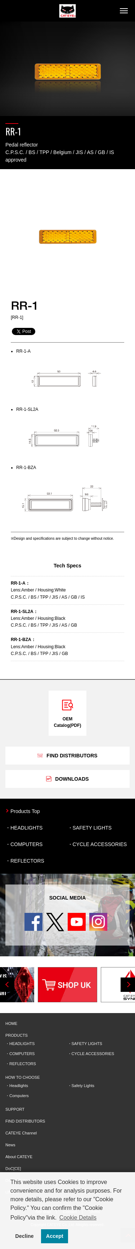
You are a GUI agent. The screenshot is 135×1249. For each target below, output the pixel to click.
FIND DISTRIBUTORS (25, 1121)
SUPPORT (14, 1109)
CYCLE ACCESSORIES (100, 844)
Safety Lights (83, 1085)
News (10, 1145)
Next (128, 985)
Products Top (25, 811)
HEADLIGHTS (26, 828)
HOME (11, 1023)
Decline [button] (24, 1236)
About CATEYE (18, 1157)
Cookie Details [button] (77, 1218)
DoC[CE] (13, 1168)
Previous (7, 985)
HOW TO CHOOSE (22, 1077)
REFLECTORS (27, 861)
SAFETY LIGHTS (92, 828)
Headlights (18, 1085)
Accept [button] (54, 1236)
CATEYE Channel (21, 1133)
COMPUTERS (26, 844)
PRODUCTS (16, 1035)
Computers (19, 1096)
